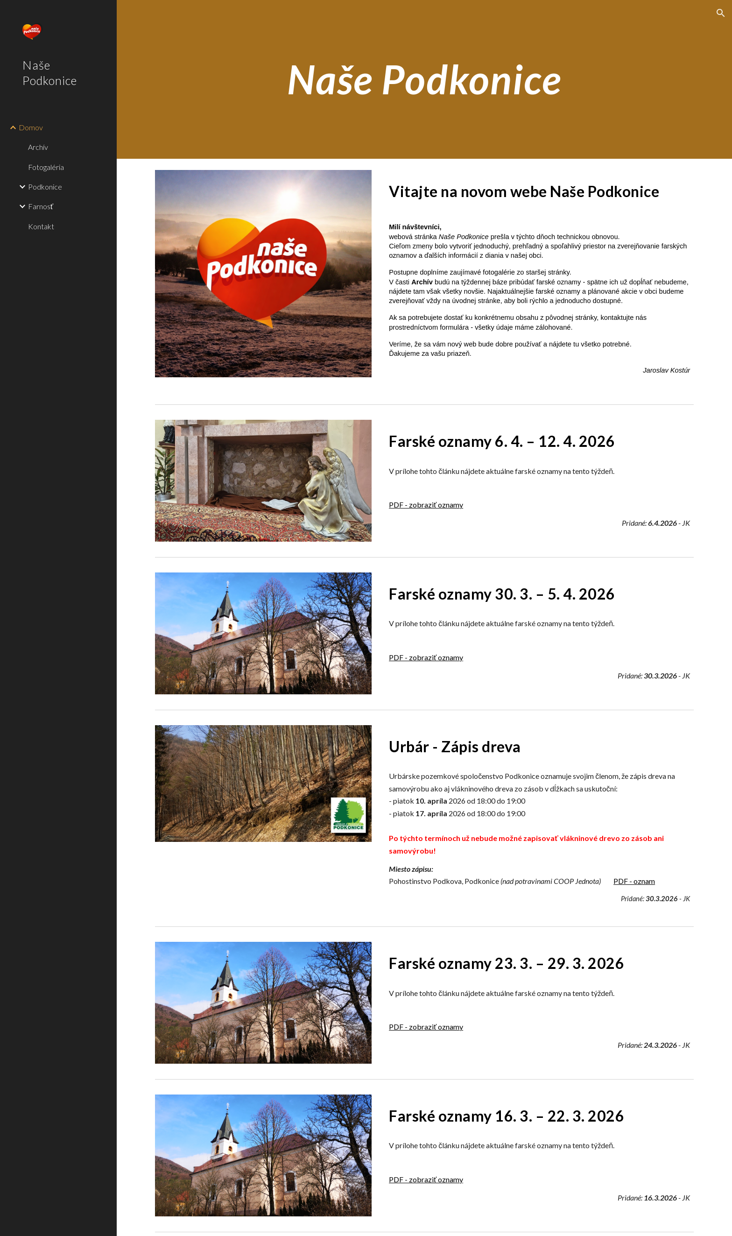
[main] (424, 79)
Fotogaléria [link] (46, 166)
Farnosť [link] (40, 206)
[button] (721, 13)
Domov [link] (31, 127)
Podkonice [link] (45, 186)
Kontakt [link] (41, 226)
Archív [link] (38, 146)
